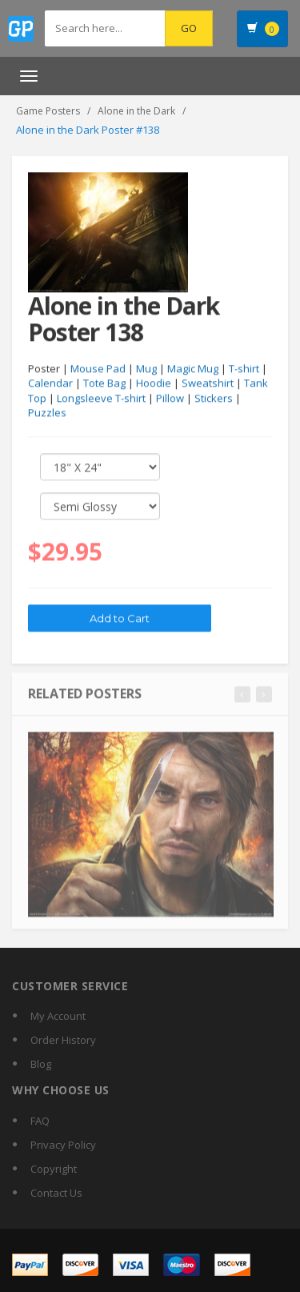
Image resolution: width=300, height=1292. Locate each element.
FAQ (40, 1120)
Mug (146, 368)
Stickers (213, 398)
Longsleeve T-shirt (101, 398)
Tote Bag (104, 383)
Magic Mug (192, 368)
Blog (40, 1064)
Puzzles (47, 413)
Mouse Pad (98, 368)
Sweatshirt (208, 383)
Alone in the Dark (136, 111)
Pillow (170, 398)
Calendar (50, 383)
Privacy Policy (63, 1145)
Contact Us (56, 1193)
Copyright (53, 1169)
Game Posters (48, 111)
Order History (63, 1040)
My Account (58, 1016)
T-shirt (244, 368)
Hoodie (153, 383)
